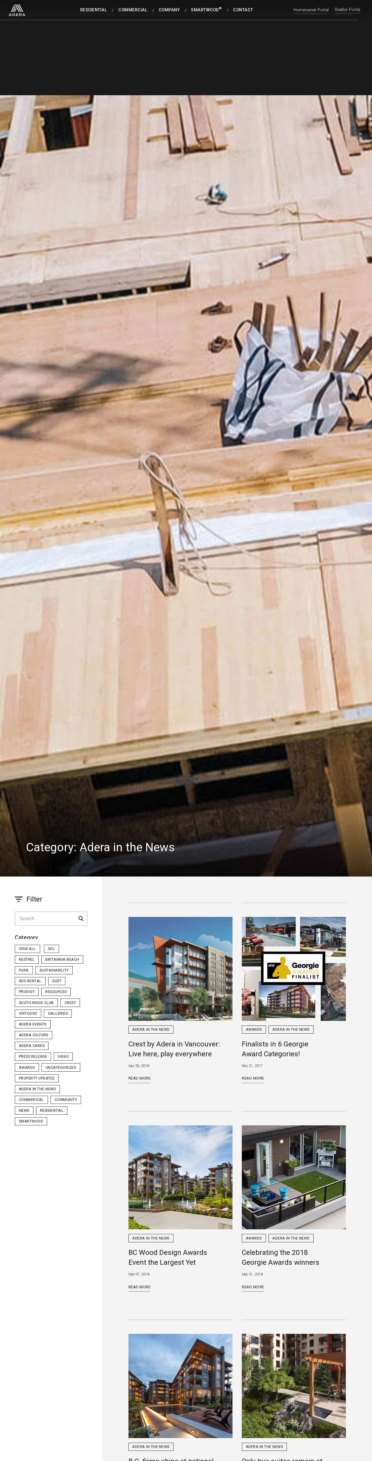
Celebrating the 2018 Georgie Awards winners (280, 1257)
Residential (93, 10)
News (24, 1110)
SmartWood (206, 9)
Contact (243, 10)
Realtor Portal (347, 10)
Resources (56, 991)
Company (169, 10)
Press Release (33, 1056)
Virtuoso (28, 1013)
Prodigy (27, 991)
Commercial (132, 10)
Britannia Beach (62, 959)
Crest (70, 1003)
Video (63, 1056)
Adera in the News (37, 1089)
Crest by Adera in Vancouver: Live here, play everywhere (174, 1049)
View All (27, 949)
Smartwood (31, 1121)
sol (51, 949)
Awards (27, 1067)
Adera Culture (34, 1035)
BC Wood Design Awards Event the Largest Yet (167, 1257)
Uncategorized (61, 1067)
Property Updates (37, 1078)
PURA (24, 970)
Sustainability (54, 970)
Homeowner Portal (311, 10)
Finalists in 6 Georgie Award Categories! (275, 1049)
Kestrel (27, 959)
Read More (139, 1078)
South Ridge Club (36, 1003)
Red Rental (30, 981)
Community (66, 1099)
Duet (57, 981)
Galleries (58, 1013)
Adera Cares (32, 1045)
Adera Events (32, 1024)
